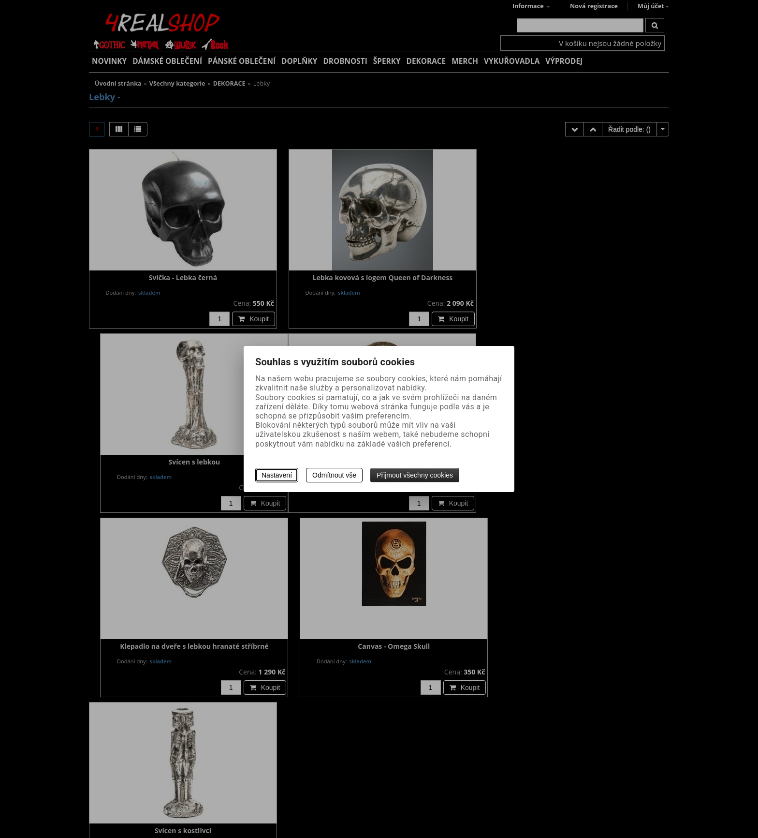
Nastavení (277, 475)
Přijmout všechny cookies (415, 475)
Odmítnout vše (334, 475)
